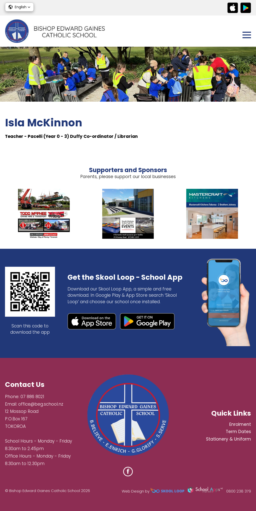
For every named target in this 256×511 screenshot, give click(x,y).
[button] (19, 7)
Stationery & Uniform (228, 439)
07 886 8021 (32, 397)
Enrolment (240, 424)
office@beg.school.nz (40, 404)
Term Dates (238, 432)
